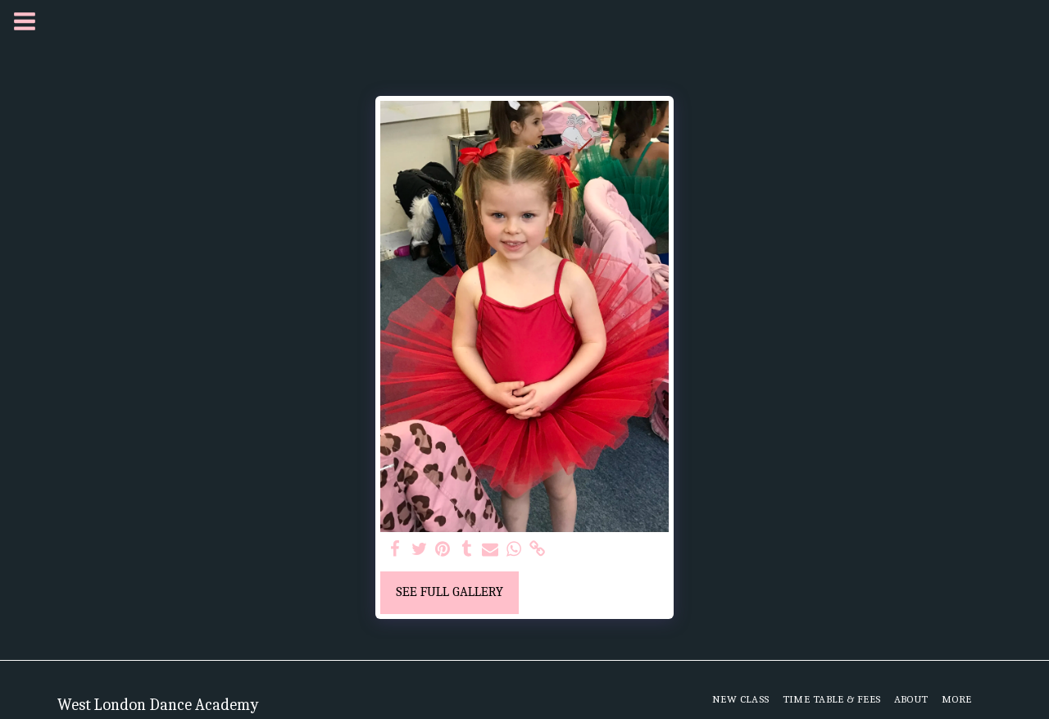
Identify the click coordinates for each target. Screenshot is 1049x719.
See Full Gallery (449, 591)
